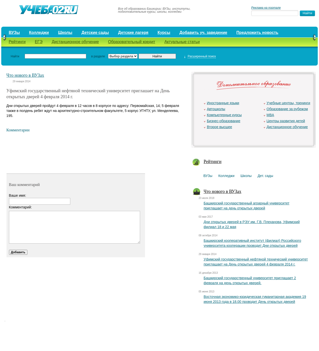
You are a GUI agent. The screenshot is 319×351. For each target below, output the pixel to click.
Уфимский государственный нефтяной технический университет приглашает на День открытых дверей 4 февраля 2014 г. (256, 261)
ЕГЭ (39, 42)
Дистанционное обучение (75, 42)
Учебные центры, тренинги (288, 103)
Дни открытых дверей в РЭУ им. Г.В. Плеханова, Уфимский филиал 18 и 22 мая (252, 224)
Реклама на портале (266, 7)
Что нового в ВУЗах (25, 75)
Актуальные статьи (182, 42)
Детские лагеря (133, 32)
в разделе (98, 56)
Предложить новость (257, 32)
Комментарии (18, 130)
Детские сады (95, 32)
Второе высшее (219, 127)
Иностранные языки (223, 103)
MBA (270, 115)
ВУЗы (14, 32)
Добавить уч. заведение (203, 32)
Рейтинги (17, 42)
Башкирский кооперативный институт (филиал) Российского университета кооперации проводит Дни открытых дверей (252, 243)
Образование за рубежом (287, 109)
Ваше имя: (17, 195)
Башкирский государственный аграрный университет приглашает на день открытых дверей (246, 205)
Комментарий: (20, 207)
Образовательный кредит (131, 42)
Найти (15, 56)
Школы (65, 32)
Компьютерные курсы (224, 115)
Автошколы (216, 109)
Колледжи (39, 32)
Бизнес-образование (223, 121)
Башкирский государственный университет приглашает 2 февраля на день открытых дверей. (250, 280)
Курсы (164, 32)
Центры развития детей (286, 121)
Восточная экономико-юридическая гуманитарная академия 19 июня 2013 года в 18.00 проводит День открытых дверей (255, 299)
